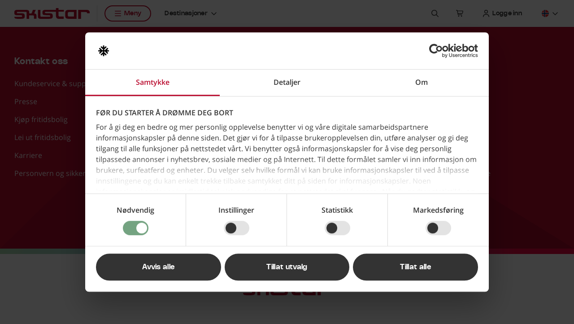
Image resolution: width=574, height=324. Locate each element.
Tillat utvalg (286, 267)
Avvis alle (158, 267)
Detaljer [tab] (287, 82)
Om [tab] (421, 82)
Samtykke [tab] (153, 82)
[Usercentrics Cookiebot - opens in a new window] (439, 51)
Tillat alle (415, 267)
